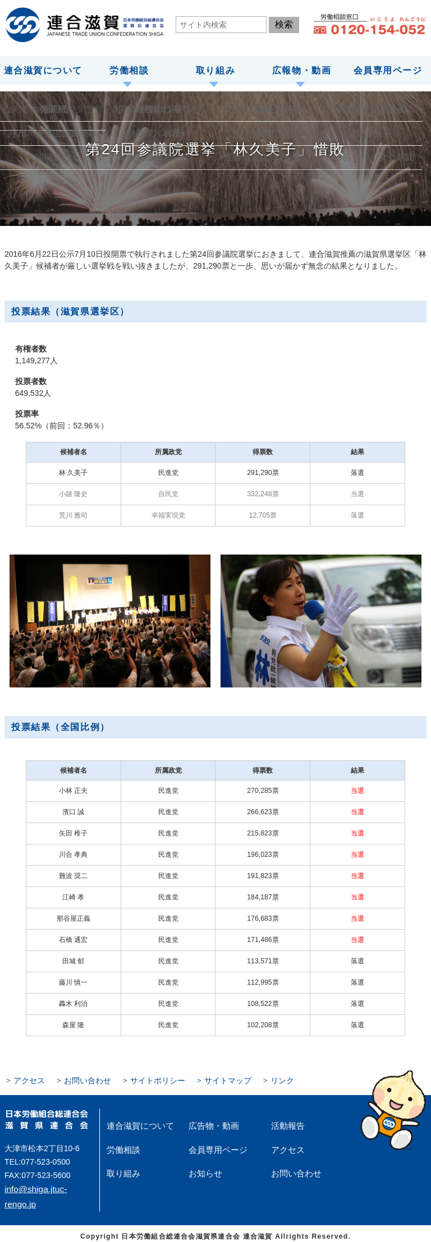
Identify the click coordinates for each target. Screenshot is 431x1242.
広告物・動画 (209, 1121)
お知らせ (202, 1165)
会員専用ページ (387, 68)
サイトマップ (205, 1078)
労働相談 (129, 68)
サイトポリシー (142, 1078)
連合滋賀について (42, 68)
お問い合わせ (79, 1078)
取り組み (215, 68)
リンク (255, 1078)
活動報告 (284, 1121)
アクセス (26, 1078)
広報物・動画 (301, 68)
